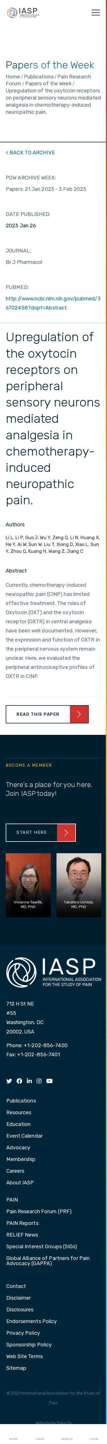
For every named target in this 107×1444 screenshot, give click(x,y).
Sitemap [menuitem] (16, 1368)
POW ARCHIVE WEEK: (31, 178)
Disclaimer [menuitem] (18, 1298)
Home (13, 1434)
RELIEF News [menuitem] (22, 1235)
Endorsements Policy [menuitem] (31, 1321)
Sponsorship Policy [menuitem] (29, 1345)
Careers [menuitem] (15, 1171)
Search (66, 1434)
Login (93, 1434)
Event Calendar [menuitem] (24, 1136)
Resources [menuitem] (18, 1113)
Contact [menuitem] (16, 1286)
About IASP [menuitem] (20, 1183)
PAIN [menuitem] (12, 1200)
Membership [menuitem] (21, 1159)
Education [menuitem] (18, 1124)
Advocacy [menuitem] (18, 1148)
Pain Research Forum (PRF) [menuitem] (39, 1212)
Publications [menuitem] (21, 1101)
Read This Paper (38, 714)
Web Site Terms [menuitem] (24, 1357)
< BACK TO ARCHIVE (30, 152)
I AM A (40, 1434)
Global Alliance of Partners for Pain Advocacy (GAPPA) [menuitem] (48, 1261)
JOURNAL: (18, 251)
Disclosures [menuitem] (20, 1310)
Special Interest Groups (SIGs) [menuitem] (41, 1247)
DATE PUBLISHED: (28, 214)
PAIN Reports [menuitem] (22, 1223)
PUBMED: (17, 287)
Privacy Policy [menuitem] (23, 1333)
